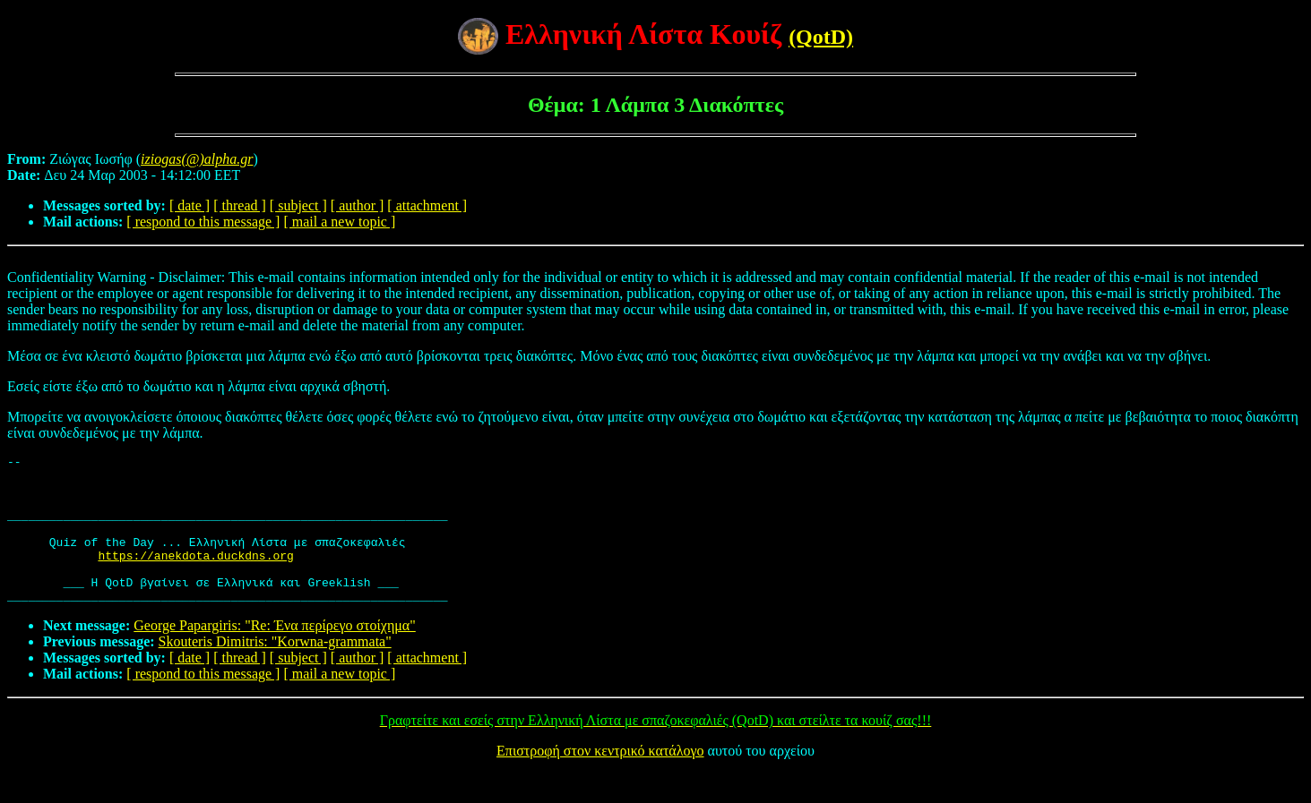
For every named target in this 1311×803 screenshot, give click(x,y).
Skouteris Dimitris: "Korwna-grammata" (275, 671)
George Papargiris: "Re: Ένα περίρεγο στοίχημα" (274, 654)
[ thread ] (239, 205)
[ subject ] (298, 205)
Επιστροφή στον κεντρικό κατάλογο (599, 780)
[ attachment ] (427, 205)
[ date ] (189, 205)
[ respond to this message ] (203, 221)
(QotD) (821, 36)
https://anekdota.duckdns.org (195, 576)
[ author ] (357, 205)
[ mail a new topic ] (339, 221)
